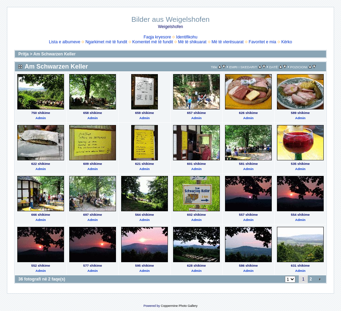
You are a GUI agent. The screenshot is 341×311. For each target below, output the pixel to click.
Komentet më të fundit (152, 41)
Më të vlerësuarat (228, 41)
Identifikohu (186, 37)
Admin (41, 118)
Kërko (286, 41)
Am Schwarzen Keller (54, 54)
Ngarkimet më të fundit (106, 41)
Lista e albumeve (64, 41)
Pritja (23, 54)
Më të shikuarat (192, 41)
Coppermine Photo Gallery (179, 306)
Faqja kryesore (157, 37)
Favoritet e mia (262, 41)
